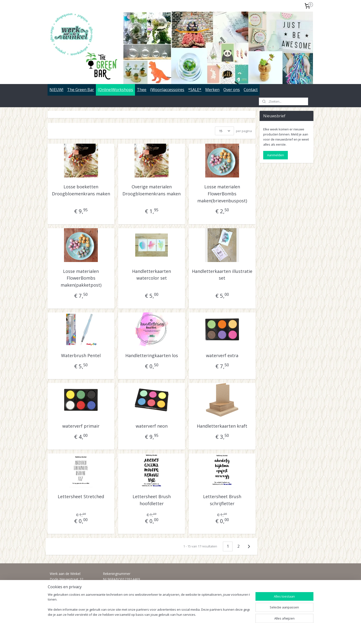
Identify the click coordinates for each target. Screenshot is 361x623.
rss (176, 614)
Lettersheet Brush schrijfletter (222, 500)
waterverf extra (222, 355)
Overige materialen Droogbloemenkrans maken (151, 190)
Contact (251, 89)
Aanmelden (275, 155)
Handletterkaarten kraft (222, 426)
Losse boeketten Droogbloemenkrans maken (81, 190)
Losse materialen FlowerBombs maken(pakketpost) (81, 278)
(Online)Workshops (115, 89)
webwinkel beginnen (194, 614)
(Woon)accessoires (167, 89)
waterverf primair (81, 426)
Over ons (231, 89)
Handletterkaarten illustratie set (222, 274)
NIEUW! (56, 89)
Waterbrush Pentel (81, 355)
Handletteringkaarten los (151, 355)
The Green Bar (80, 89)
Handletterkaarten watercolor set (151, 274)
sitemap (166, 614)
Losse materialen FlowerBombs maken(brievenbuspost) (222, 194)
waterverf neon (152, 426)
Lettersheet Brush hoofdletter (152, 500)
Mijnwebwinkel (237, 614)
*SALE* (194, 89)
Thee (141, 89)
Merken (212, 89)
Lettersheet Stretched (81, 496)
